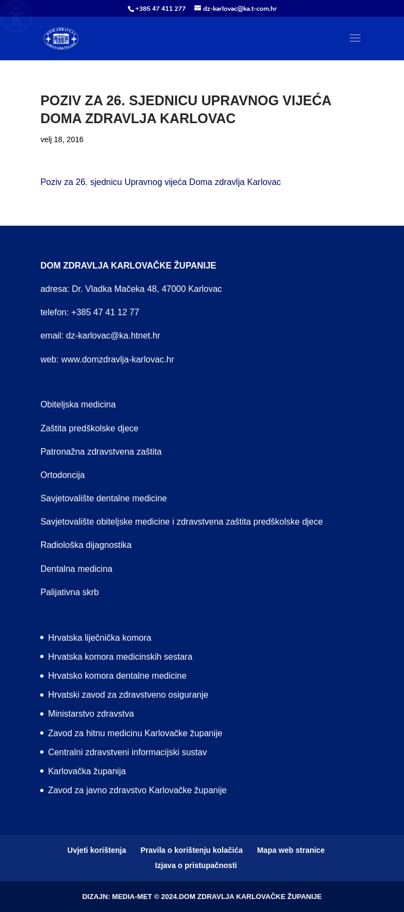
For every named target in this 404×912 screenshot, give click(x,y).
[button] (355, 45)
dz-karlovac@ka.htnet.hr (113, 335)
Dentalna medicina (76, 568)
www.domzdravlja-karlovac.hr (117, 359)
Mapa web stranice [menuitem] (291, 850)
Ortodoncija (62, 475)
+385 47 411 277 (160, 8)
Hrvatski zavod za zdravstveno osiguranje (128, 694)
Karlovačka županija (86, 771)
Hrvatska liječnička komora (99, 637)
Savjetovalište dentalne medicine (103, 498)
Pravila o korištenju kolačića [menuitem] (192, 850)
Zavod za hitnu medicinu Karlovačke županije (135, 733)
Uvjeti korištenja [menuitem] (96, 850)
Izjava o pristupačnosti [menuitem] (196, 865)
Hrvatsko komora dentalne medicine (117, 675)
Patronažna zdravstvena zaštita (100, 451)
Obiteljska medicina (78, 404)
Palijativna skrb (69, 592)
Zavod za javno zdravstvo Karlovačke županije (137, 790)
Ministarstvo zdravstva (91, 713)
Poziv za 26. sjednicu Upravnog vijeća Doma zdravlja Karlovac (160, 182)
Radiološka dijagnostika (85, 545)
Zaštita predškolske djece (89, 428)
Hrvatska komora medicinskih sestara (120, 656)
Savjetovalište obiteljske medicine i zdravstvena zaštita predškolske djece (181, 521)
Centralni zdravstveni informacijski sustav (127, 752)
